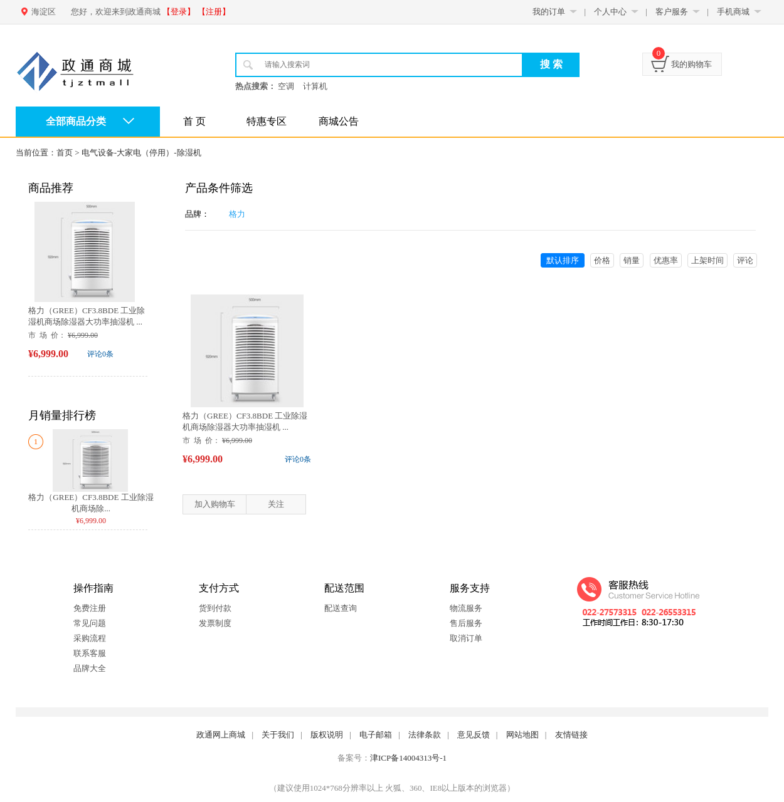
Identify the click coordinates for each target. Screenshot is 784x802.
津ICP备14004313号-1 (408, 758)
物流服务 (466, 608)
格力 (237, 214)
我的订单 (548, 11)
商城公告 (339, 121)
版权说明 (326, 734)
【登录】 (178, 11)
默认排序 (562, 260)
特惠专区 (266, 121)
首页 (64, 152)
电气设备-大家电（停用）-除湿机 (141, 152)
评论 (745, 260)
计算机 (315, 86)
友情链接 (571, 734)
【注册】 (214, 11)
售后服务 (466, 623)
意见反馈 (473, 734)
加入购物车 (214, 504)
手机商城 (733, 11)
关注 (276, 504)
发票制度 (215, 623)
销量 (631, 260)
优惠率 (666, 260)
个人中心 (610, 11)
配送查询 (340, 608)
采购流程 (89, 638)
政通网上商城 (220, 734)
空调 (286, 86)
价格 (602, 260)
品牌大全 (89, 668)
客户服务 (671, 11)
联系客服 (89, 653)
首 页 (194, 121)
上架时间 (707, 260)
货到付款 (215, 608)
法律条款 (424, 734)
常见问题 (89, 623)
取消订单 (466, 638)
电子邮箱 (375, 734)
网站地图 (522, 734)
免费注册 (89, 608)
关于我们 (278, 734)
